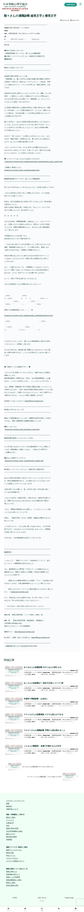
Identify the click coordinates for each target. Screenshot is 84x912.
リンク (42, 901)
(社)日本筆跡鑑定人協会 (14, 832)
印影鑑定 (9, 840)
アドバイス (10, 820)
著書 (7, 804)
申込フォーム (10, 856)
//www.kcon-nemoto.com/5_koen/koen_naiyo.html (22, 429)
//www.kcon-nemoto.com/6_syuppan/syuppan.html (21, 170)
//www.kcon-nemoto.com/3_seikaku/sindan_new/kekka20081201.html (28, 315)
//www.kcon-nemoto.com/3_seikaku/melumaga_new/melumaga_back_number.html (33, 161)
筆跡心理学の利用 (12, 829)
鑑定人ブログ (10, 834)
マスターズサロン (12, 859)
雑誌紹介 (9, 807)
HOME (14, 898)
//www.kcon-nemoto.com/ (19, 592)
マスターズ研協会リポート (15, 861)
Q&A (7, 826)
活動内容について (12, 809)
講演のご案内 (10, 883)
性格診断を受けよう (13, 875)
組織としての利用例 (13, 877)
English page (69, 898)
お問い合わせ (42, 898)
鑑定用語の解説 (11, 837)
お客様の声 (10, 823)
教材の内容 (10, 853)
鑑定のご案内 (10, 818)
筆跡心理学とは (11, 872)
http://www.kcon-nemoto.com (25, 632)
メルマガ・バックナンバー (15, 801)
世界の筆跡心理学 (12, 886)
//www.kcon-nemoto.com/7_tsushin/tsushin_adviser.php (24, 461)
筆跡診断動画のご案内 (13, 880)
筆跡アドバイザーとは (13, 850)
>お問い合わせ (70, 4)
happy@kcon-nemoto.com (34, 401)
